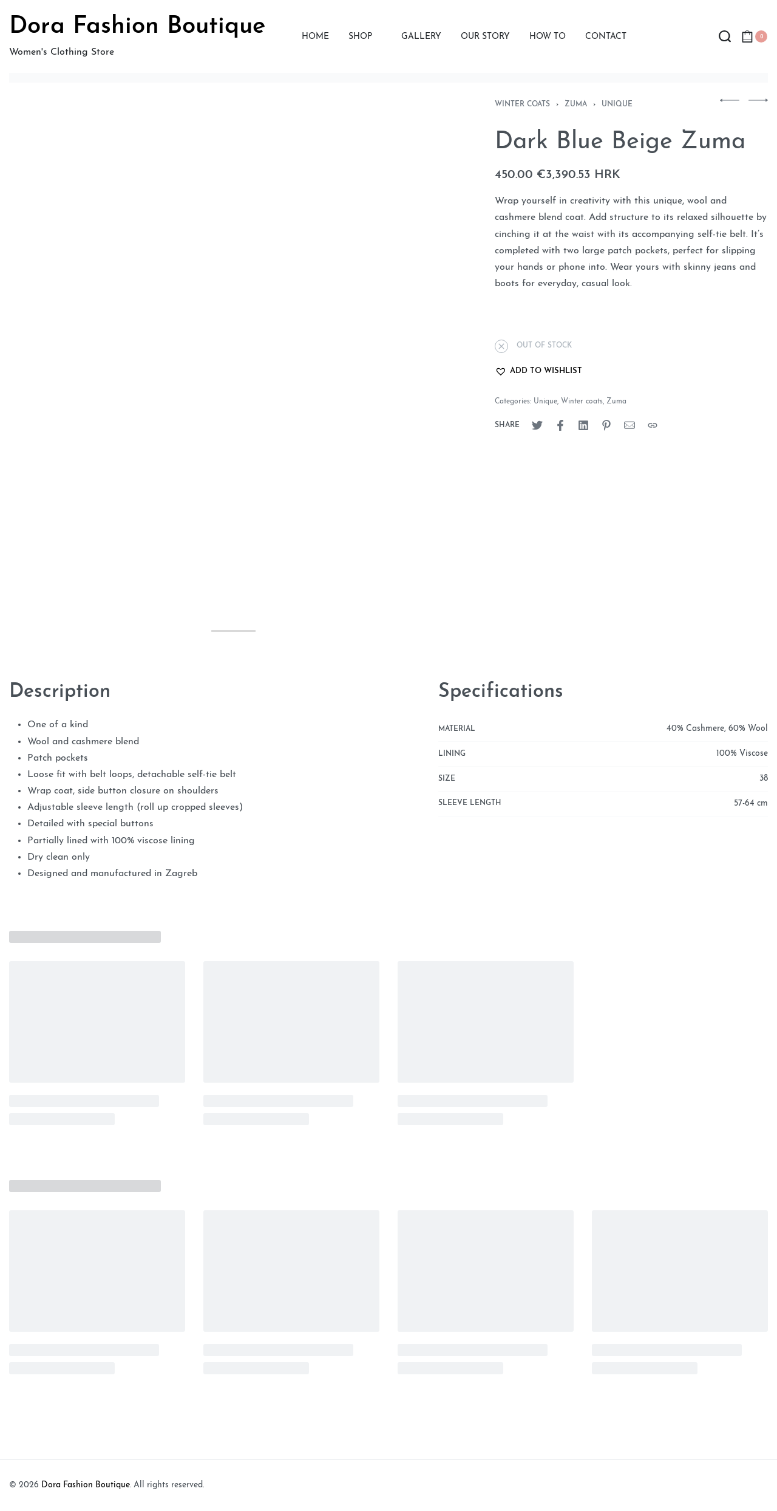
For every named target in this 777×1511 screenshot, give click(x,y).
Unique (617, 104)
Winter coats (522, 104)
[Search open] (724, 36)
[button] (538, 371)
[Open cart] (754, 36)
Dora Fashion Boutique (137, 27)
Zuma (576, 104)
